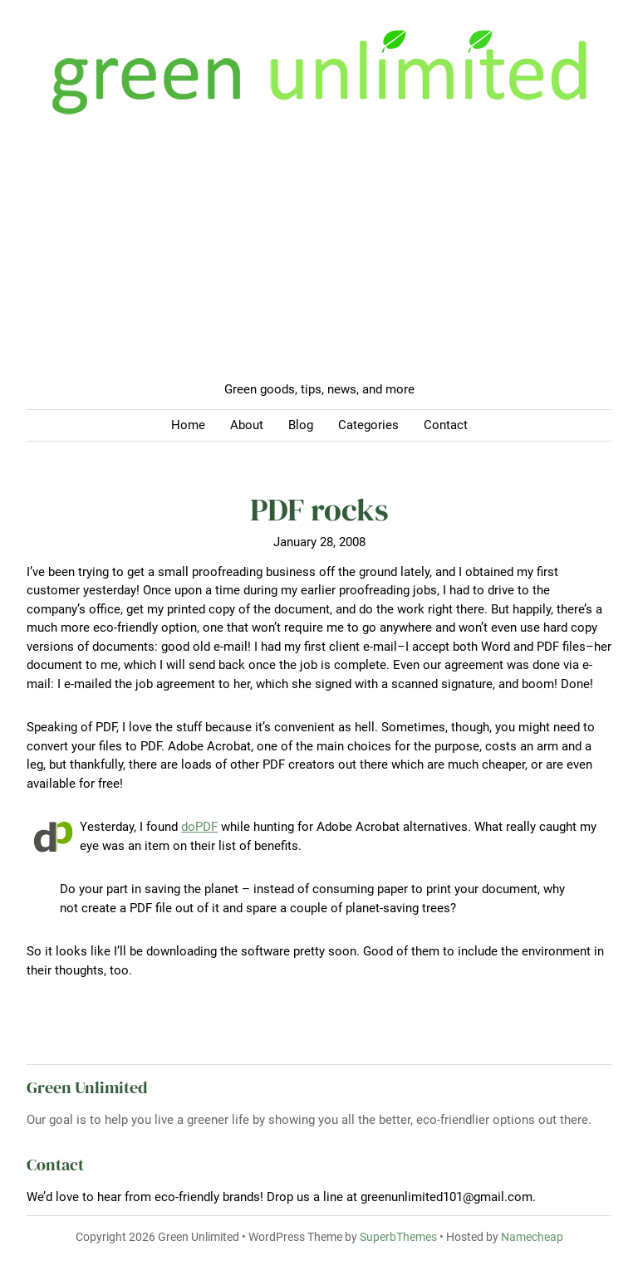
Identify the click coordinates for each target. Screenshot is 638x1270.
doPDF (199, 826)
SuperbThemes (398, 1236)
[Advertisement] (319, 255)
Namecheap (532, 1236)
